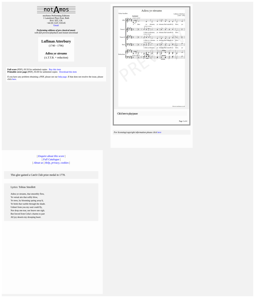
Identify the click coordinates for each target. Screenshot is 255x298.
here (14, 79)
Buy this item (55, 69)
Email (56, 25)
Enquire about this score (51, 156)
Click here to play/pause (127, 113)
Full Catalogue (51, 159)
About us (38, 162)
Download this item (68, 72)
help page (62, 76)
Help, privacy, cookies (57, 162)
